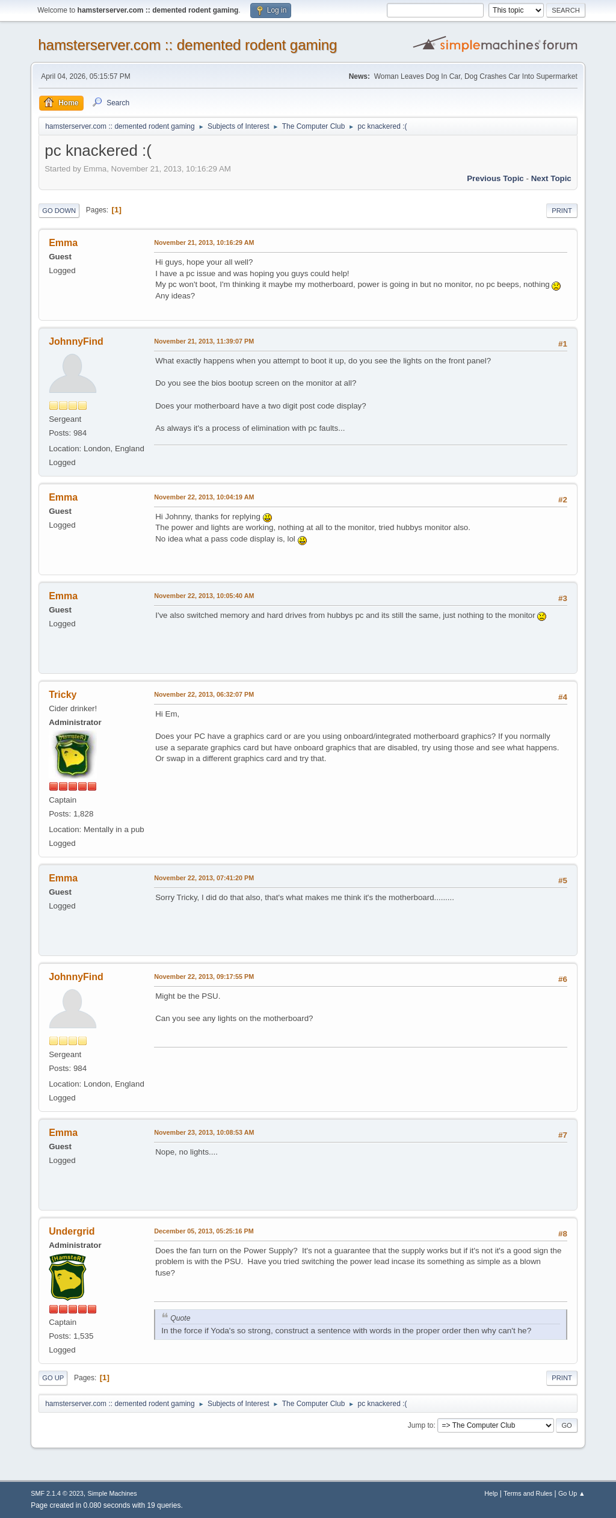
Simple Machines (112, 1493)
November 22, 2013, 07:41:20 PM (204, 877)
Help (490, 1493)
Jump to (421, 1425)
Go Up (53, 1377)
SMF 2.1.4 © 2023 (57, 1493)
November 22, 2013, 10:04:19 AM (204, 497)
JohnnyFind (76, 341)
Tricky (62, 695)
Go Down (59, 210)
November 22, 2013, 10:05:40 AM (204, 595)
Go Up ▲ (571, 1493)
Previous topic (495, 178)
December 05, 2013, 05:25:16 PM (203, 1231)
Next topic (551, 178)
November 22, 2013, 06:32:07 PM (204, 694)
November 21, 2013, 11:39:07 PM (204, 341)
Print (562, 210)
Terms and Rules (528, 1493)
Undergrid (71, 1231)
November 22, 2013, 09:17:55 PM (204, 976)
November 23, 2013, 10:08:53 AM (204, 1132)
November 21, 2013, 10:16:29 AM (204, 242)
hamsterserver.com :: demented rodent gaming (187, 45)
